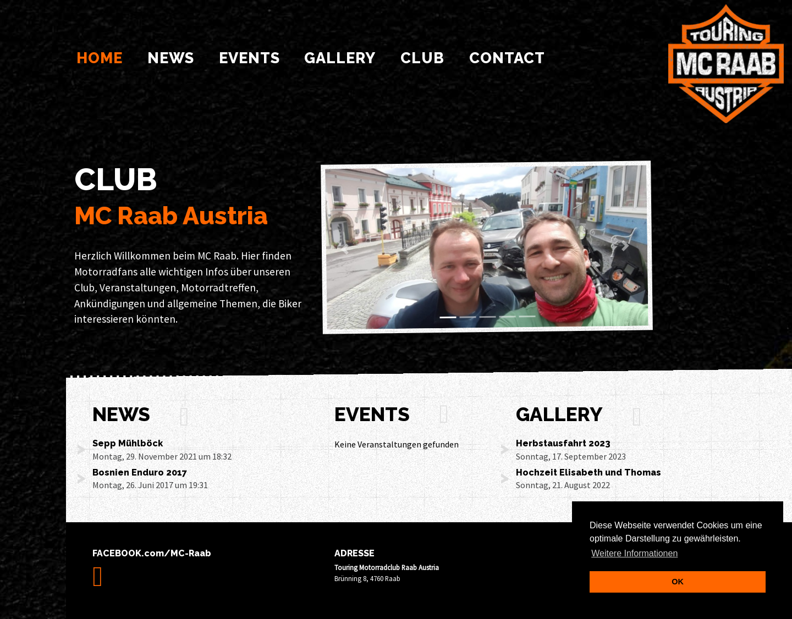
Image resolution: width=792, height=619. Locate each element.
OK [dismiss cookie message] (678, 581)
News (170, 58)
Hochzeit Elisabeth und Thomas (588, 472)
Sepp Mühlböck (127, 443)
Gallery (340, 58)
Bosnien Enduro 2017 (139, 472)
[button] (346, 249)
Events (249, 58)
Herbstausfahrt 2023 (563, 443)
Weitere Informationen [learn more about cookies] (634, 553)
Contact (507, 58)
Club (422, 58)
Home (101, 56)
